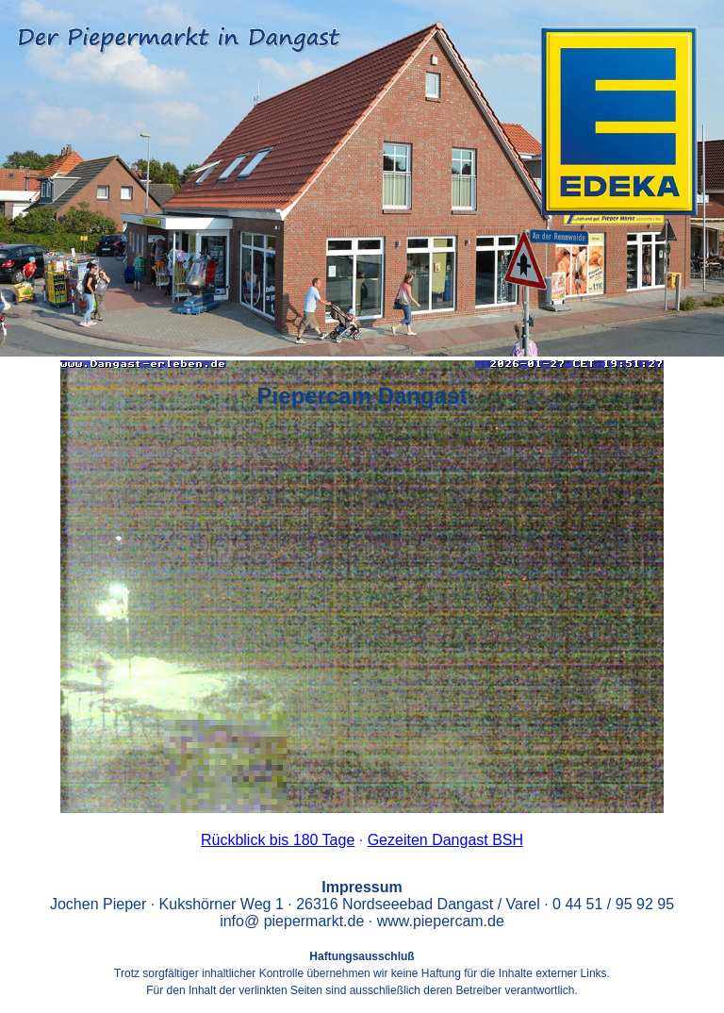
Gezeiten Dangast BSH (445, 840)
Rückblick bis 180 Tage (277, 840)
